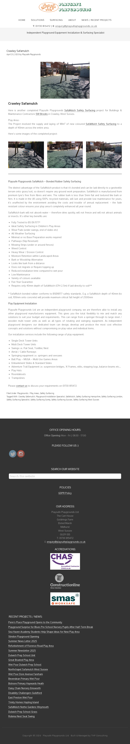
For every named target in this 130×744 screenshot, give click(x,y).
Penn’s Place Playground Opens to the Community (35, 622)
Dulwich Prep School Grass (22, 711)
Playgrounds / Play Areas (28, 393)
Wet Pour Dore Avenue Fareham (25, 674)
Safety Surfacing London (111, 396)
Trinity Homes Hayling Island (23, 702)
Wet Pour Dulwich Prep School (24, 664)
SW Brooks (42, 114)
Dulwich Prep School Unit (21, 655)
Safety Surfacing (47, 393)
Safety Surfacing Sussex (61, 400)
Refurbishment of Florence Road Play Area (31, 645)
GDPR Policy (65, 493)
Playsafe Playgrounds (65, 7)
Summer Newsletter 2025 (22, 650)
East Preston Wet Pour (20, 697)
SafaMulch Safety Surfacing (79, 110)
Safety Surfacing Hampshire (88, 396)
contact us (21, 385)
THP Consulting (99, 736)
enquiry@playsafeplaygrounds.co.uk (76, 26)
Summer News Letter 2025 (22, 641)
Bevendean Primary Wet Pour (24, 678)
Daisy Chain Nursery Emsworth (24, 688)
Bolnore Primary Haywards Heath (26, 683)
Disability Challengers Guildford (25, 692)
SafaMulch (70, 396)
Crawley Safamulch (26, 396)
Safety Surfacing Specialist (18, 400)
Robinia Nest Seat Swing (21, 716)
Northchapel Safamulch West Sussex (28, 669)
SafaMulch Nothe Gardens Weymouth (28, 707)
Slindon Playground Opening (23, 636)
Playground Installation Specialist (50, 396)
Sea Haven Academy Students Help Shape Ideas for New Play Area (44, 631)
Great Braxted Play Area (21, 659)
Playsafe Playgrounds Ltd (56, 736)
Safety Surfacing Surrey (40, 400)
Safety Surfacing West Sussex (86, 400)
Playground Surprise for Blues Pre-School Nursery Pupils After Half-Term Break (50, 627)
